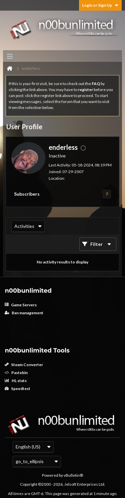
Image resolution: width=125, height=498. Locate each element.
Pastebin (16, 372)
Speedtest (17, 388)
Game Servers (21, 304)
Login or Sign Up (100, 5)
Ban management (24, 312)
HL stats (16, 380)
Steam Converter (24, 364)
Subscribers (27, 194)
